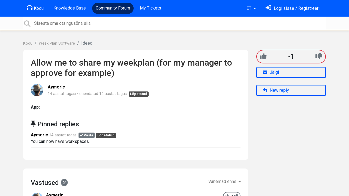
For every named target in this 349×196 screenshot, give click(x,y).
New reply (276, 90)
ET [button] (249, 8)
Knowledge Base (69, 8)
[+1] (263, 56)
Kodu (35, 8)
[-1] (318, 56)
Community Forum (113, 8)
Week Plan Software (57, 43)
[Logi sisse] (292, 8)
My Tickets (150, 8)
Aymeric (56, 87)
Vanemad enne (222, 181)
